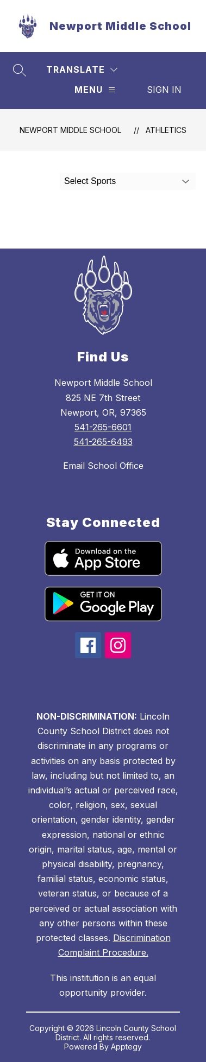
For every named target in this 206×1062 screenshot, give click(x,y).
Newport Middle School (70, 130)
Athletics (166, 130)
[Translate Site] (81, 70)
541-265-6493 (103, 441)
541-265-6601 (103, 427)
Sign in (164, 89)
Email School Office (103, 465)
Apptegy (126, 1046)
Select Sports (90, 181)
